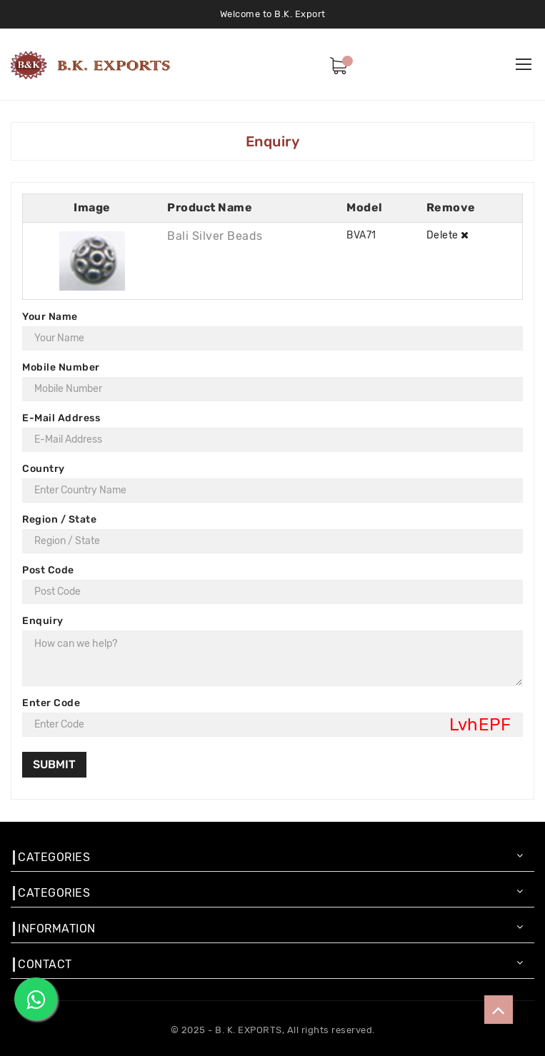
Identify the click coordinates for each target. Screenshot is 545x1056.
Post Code (48, 570)
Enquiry (43, 621)
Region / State (59, 519)
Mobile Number (61, 367)
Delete (447, 235)
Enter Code (51, 703)
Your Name (50, 317)
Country (43, 469)
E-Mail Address (61, 418)
